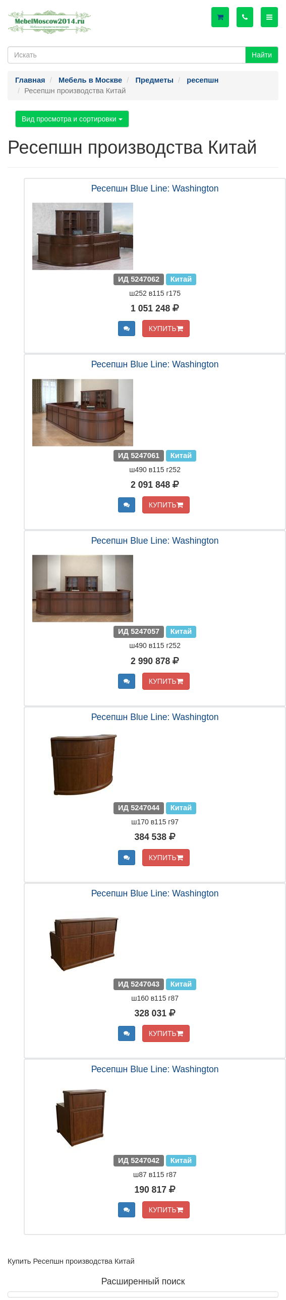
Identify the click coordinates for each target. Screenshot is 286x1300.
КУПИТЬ (166, 328)
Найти (262, 55)
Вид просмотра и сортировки (72, 119)
